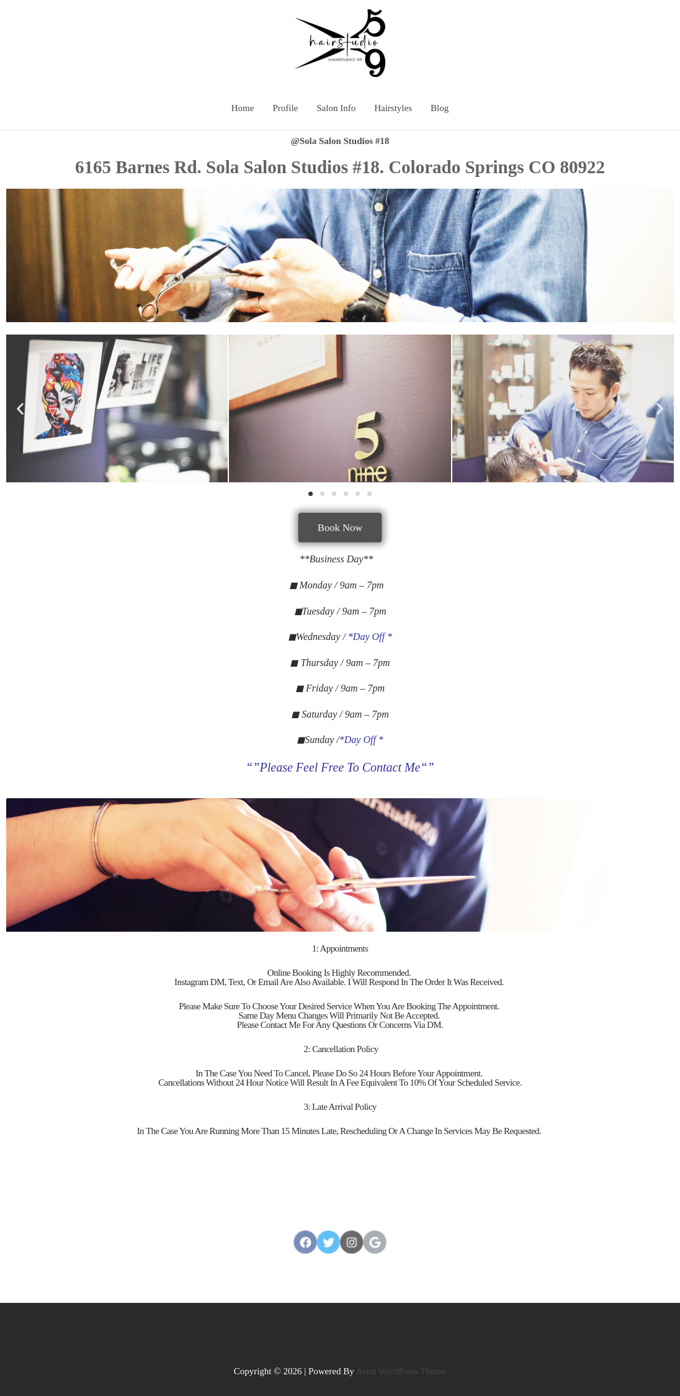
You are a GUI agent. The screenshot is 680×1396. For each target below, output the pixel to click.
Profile (285, 108)
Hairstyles (393, 108)
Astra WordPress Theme (401, 1371)
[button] (310, 494)
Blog (440, 108)
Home (242, 108)
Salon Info (336, 108)
